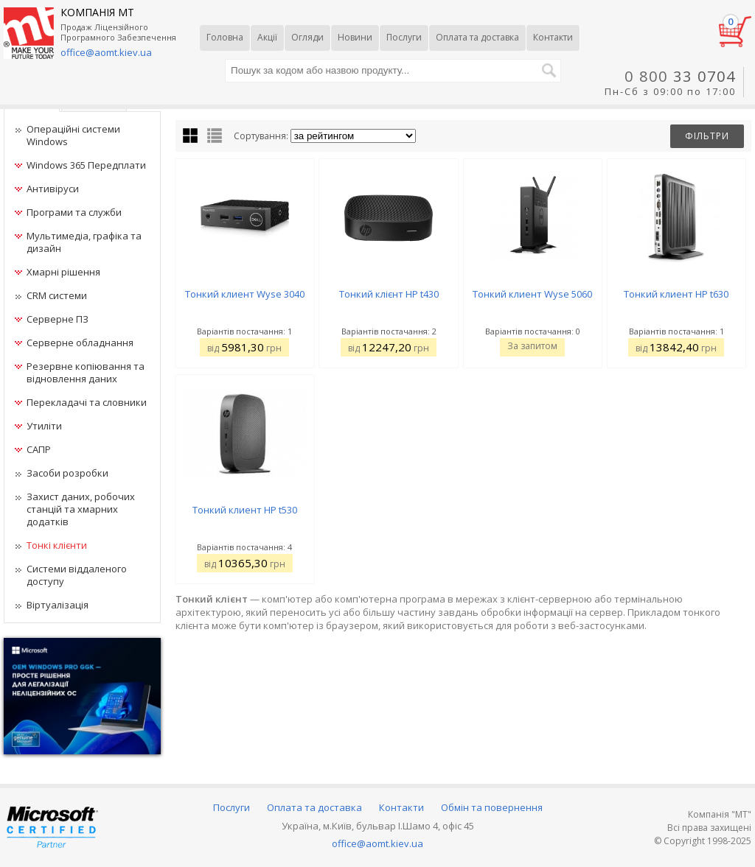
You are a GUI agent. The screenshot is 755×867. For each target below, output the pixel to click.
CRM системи (57, 295)
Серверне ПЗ (57, 319)
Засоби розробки (67, 473)
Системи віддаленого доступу (77, 575)
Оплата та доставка (477, 37)
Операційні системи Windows (73, 135)
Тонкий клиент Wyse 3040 (245, 294)
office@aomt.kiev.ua (377, 843)
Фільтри (707, 136)
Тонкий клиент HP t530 (244, 509)
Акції (267, 37)
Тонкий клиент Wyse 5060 (532, 294)
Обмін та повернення (492, 807)
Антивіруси (53, 188)
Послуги (404, 37)
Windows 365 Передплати (86, 165)
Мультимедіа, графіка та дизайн (84, 242)
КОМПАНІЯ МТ (97, 12)
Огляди (307, 37)
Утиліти (44, 425)
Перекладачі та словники (87, 402)
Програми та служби (74, 212)
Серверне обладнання (80, 342)
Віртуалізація (57, 604)
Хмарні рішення (63, 271)
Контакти (553, 37)
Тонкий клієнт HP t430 (389, 294)
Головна (224, 37)
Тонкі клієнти (57, 545)
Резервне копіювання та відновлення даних (86, 372)
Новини (355, 37)
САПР (39, 449)
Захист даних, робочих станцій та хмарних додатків (81, 509)
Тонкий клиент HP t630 (676, 294)
